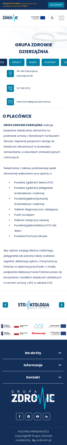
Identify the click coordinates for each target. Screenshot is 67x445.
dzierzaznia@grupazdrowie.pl (34, 101)
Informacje (33, 365)
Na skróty (33, 353)
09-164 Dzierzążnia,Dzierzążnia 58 (27, 74)
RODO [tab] (33, 62)
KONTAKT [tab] (50, 62)
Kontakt (33, 377)
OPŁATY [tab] (16, 62)
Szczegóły (56, 4)
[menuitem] (33, 431)
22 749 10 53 (23, 88)
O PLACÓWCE (17, 116)
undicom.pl (42, 440)
